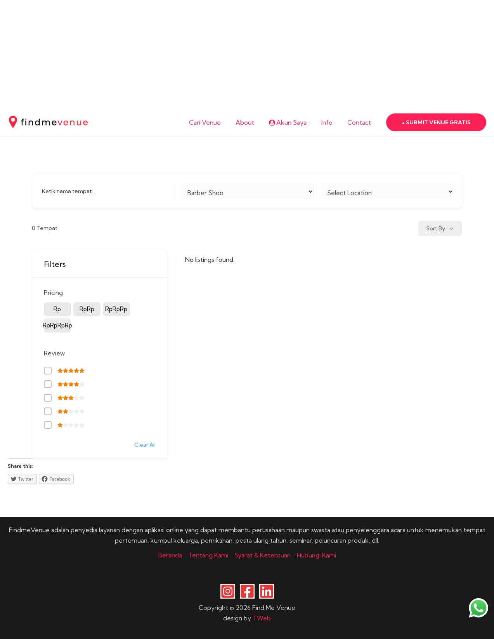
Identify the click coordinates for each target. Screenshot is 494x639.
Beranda (170, 555)
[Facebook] (247, 591)
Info (330, 122)
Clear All (145, 444)
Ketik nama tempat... (68, 191)
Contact (360, 122)
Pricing (53, 292)
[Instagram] (227, 591)
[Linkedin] (266, 591)
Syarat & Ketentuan (262, 555)
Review (54, 353)
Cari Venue (215, 122)
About (253, 122)
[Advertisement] (233, 54)
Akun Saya (293, 122)
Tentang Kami (208, 555)
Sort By (435, 228)
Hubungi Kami (316, 555)
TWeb (262, 618)
